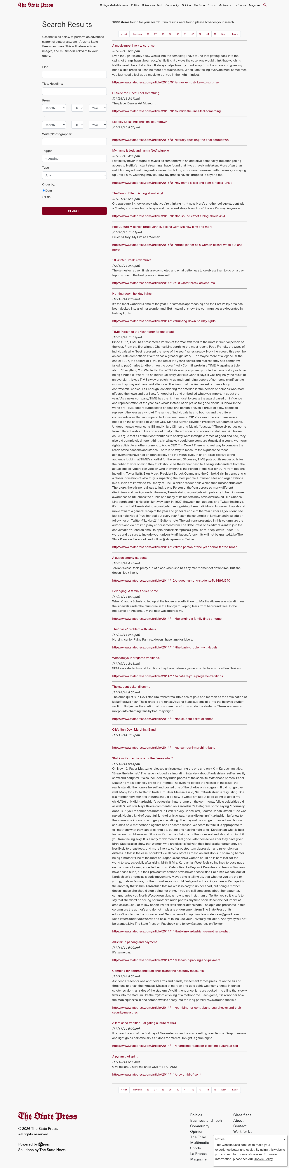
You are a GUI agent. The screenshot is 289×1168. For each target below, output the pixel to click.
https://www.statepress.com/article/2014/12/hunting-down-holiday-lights (163, 321)
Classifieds (242, 1114)
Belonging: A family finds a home (135, 591)
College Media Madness (114, 5)
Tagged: (47, 150)
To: (44, 117)
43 (200, 33)
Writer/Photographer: (57, 134)
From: (46, 100)
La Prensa (240, 5)
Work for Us (242, 1131)
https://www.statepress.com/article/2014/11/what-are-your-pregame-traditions (167, 676)
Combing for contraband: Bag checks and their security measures (158, 970)
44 (207, 33)
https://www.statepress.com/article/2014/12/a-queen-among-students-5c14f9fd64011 (173, 580)
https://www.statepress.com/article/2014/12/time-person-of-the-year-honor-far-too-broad (174, 547)
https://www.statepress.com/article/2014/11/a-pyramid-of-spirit (156, 1074)
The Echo (199, 5)
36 (148, 33)
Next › (224, 33)
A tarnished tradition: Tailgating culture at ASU (144, 1022)
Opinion (186, 5)
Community (172, 5)
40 (178, 33)
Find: (45, 66)
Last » (235, 33)
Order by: (48, 184)
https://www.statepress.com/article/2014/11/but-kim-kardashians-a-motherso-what (170, 931)
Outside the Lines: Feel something (135, 93)
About (238, 1120)
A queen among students (129, 557)
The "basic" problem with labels (134, 629)
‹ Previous (137, 33)
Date (47, 190)
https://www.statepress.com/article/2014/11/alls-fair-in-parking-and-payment (166, 960)
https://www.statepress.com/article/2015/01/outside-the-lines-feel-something (166, 111)
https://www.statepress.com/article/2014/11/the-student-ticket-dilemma (162, 718)
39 (170, 33)
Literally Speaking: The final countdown (139, 121)
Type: (46, 167)
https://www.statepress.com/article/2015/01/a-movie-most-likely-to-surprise (165, 82)
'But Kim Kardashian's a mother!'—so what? (142, 758)
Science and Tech (152, 5)
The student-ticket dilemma (131, 686)
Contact (239, 1125)
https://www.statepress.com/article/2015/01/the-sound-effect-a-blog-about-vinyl (168, 216)
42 (192, 33)
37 (155, 33)
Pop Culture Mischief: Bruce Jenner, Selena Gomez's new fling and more (162, 226)
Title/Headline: (52, 83)
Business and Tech (206, 1120)
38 (163, 33)
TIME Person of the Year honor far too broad (143, 331)
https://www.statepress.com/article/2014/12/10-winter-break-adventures (163, 282)
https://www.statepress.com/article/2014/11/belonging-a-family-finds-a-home (167, 618)
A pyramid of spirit (124, 1056)
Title (46, 196)
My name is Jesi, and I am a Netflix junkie (140, 150)
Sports (211, 5)
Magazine (254, 5)
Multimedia (225, 5)
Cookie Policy (263, 1159)
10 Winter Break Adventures (131, 260)
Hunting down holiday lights (132, 293)
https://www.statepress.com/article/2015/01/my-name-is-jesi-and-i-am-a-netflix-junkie (172, 182)
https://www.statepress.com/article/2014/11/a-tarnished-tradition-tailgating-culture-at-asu (175, 1045)
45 (215, 33)
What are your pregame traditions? (136, 657)
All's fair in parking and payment (134, 942)
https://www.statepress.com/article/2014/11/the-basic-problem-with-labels (164, 647)
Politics (135, 5)
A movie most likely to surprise (133, 45)
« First (124, 33)
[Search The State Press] (265, 5)
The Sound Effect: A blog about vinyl (137, 193)
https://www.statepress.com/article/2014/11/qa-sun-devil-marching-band (163, 747)
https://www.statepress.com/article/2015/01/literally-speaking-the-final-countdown (170, 139)
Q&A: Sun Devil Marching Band (134, 729)
